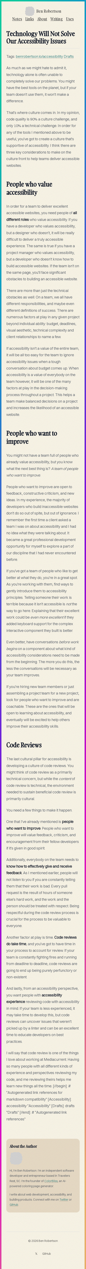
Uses (70, 19)
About (42, 19)
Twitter (63, 1199)
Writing (56, 19)
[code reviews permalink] (4, 742)
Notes (17, 19)
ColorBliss (51, 1181)
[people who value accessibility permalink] (4, 182)
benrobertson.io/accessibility (39, 56)
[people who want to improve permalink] (4, 431)
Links (29, 19)
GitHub (14, 1205)
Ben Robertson (48, 1241)
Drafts (69, 56)
